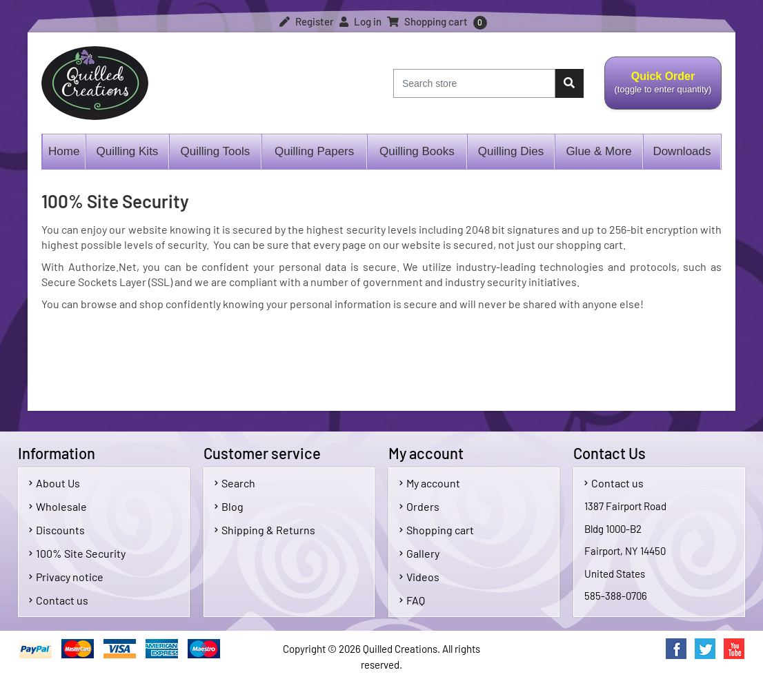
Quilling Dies (511, 151)
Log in (360, 21)
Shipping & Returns (265, 529)
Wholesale (58, 506)
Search (235, 482)
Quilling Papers (314, 151)
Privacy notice (66, 576)
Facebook (676, 649)
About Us (54, 482)
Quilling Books (417, 151)
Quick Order (662, 90)
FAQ (412, 600)
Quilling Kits (128, 151)
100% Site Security (77, 553)
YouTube (734, 649)
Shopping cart (436, 529)
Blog (229, 506)
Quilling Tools (215, 151)
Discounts (57, 529)
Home (63, 151)
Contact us (58, 600)
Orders (419, 506)
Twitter (705, 649)
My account (429, 482)
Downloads (682, 151)
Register (306, 21)
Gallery (419, 553)
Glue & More (598, 151)
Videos (419, 576)
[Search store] (474, 83)
